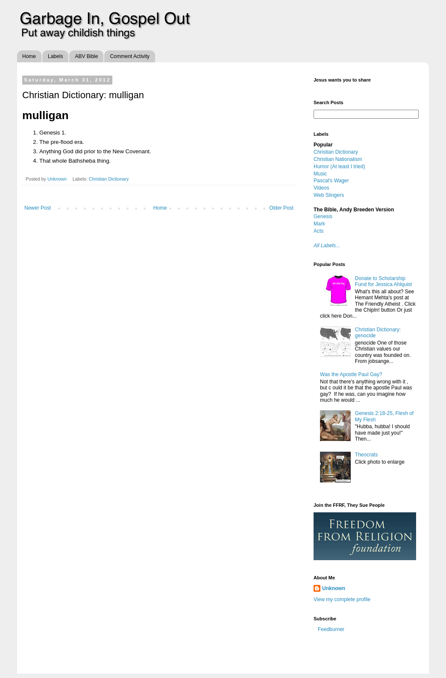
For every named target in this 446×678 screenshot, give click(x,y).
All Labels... (327, 245)
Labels (55, 56)
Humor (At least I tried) (339, 167)
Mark (319, 224)
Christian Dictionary (109, 178)
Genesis (323, 216)
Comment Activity (130, 56)
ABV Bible (86, 56)
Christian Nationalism (338, 159)
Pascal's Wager (331, 181)
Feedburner (331, 629)
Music (320, 174)
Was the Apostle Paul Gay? (351, 374)
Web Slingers (329, 195)
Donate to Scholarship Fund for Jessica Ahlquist (383, 281)
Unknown (57, 178)
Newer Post (37, 208)
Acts (318, 231)
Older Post (281, 208)
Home (29, 56)
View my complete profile (342, 599)
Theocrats (366, 455)
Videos (321, 188)
